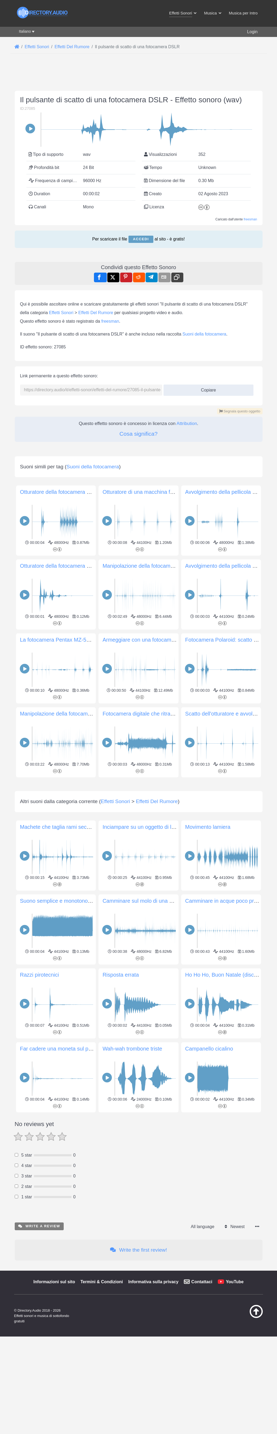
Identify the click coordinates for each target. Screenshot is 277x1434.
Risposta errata (121, 1050)
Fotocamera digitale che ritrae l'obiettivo (150, 714)
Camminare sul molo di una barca (143, 976)
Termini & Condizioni (101, 1356)
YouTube (235, 1356)
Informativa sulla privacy (153, 1356)
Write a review (39, 1301)
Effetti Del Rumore (95, 312)
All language (202, 1301)
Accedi (141, 239)
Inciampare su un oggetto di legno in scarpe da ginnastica (171, 902)
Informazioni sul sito (54, 1356)
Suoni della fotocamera (204, 334)
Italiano (25, 31)
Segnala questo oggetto (239, 411)
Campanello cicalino (209, 1124)
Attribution (187, 423)
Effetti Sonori (61, 312)
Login (252, 31)
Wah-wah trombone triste (132, 1124)
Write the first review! (138, 1325)
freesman (250, 219)
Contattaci (201, 1356)
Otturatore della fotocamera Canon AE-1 (68, 566)
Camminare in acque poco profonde (227, 976)
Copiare (206, 388)
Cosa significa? (138, 434)
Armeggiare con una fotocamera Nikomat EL (155, 640)
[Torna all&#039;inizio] (247, 1391)
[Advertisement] (139, 816)
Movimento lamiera (207, 902)
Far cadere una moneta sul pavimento (65, 1124)
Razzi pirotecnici (39, 1050)
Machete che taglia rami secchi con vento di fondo (79, 902)
